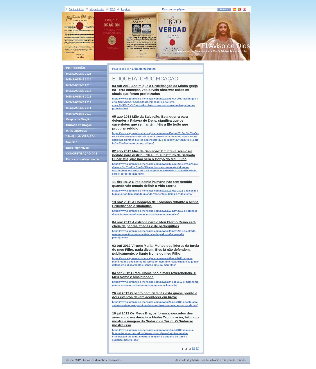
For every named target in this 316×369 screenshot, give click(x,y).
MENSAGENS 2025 (78, 73)
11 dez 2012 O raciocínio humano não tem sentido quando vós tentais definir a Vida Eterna (152, 184)
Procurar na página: (174, 9)
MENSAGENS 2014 (78, 90)
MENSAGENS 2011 (78, 108)
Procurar (224, 9)
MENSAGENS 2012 (78, 102)
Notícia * (71, 142)
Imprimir (125, 9)
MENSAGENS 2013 (78, 96)
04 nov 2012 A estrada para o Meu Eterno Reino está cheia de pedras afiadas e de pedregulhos (154, 224)
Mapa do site (97, 9)
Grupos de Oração (78, 119)
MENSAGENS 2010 (78, 113)
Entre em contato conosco (83, 159)
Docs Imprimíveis (77, 147)
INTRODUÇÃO (75, 68)
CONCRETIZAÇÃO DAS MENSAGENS (81, 154)
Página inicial (120, 68)
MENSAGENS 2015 (78, 85)
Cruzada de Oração (79, 125)
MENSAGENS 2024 (78, 79)
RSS (112, 9)
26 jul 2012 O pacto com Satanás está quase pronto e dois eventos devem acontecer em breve (154, 295)
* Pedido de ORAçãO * (80, 136)
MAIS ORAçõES (76, 130)
